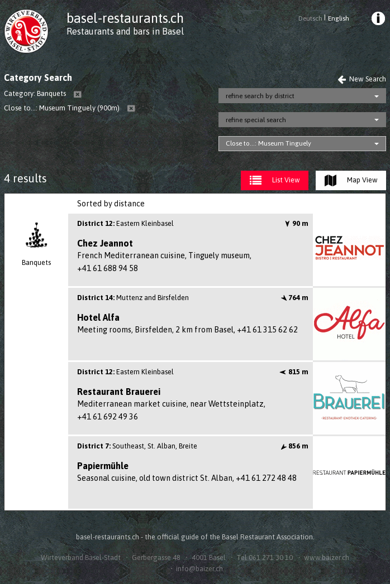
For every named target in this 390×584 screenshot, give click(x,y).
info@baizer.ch (199, 568)
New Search (361, 79)
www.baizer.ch (326, 557)
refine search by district (260, 96)
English (338, 18)
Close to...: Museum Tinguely (268, 143)
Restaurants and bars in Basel (125, 31)
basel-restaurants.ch (125, 18)
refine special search (256, 120)
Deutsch (310, 18)
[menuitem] (377, 20)
